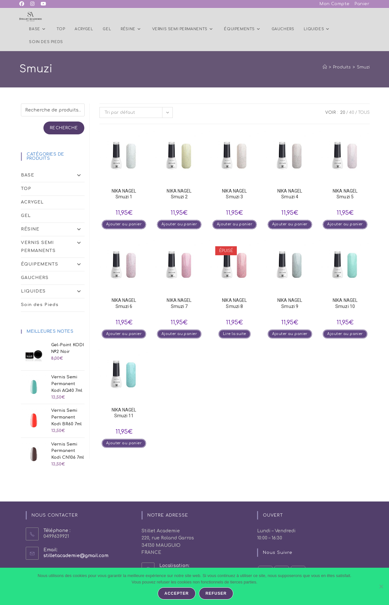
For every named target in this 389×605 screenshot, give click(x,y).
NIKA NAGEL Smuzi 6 (124, 303)
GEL (26, 215)
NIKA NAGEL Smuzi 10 (345, 303)
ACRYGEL (32, 202)
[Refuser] (381, 586)
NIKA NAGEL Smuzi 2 (179, 193)
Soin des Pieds (40, 304)
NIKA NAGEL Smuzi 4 (289, 193)
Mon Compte (335, 4)
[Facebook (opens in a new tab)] (23, 4)
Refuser (216, 594)
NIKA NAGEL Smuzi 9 (289, 303)
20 (342, 112)
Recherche (64, 128)
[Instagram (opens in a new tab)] (32, 4)
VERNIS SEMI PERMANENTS (53, 246)
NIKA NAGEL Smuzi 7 (179, 303)
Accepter (177, 594)
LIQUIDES (53, 291)
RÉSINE (53, 229)
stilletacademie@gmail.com (75, 555)
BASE (53, 175)
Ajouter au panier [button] (124, 224)
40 (351, 112)
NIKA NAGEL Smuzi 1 (124, 193)
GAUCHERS (35, 277)
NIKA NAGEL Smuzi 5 (345, 193)
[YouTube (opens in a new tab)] (44, 4)
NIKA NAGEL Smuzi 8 (234, 303)
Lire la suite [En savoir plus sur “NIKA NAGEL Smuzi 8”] (234, 334)
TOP (26, 188)
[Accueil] (325, 67)
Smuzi (363, 67)
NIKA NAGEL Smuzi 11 (124, 413)
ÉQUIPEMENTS (53, 264)
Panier (362, 4)
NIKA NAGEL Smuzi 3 (234, 193)
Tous (364, 112)
